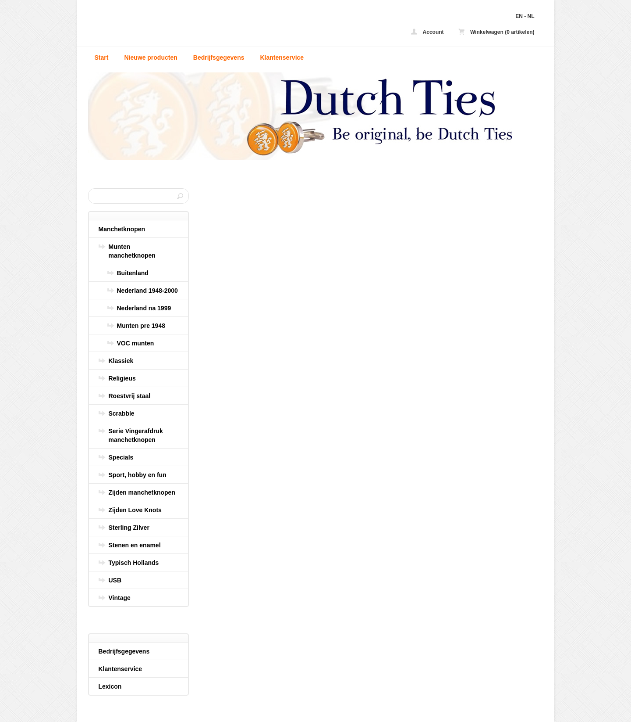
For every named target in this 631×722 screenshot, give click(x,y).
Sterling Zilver (129, 527)
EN (519, 16)
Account (427, 32)
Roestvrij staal (130, 395)
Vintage (120, 597)
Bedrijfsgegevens (219, 57)
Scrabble (122, 413)
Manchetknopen (122, 229)
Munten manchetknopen (132, 251)
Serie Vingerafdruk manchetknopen (136, 435)
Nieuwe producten (150, 57)
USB (115, 580)
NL (531, 16)
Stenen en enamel (135, 545)
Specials (121, 457)
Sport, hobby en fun (138, 474)
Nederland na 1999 (144, 308)
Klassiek (121, 360)
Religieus (122, 378)
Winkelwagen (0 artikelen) (496, 32)
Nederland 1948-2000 (147, 290)
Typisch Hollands (134, 562)
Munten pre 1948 (141, 325)
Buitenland (133, 273)
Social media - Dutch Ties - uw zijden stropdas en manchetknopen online (204, 25)
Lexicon (110, 686)
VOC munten (135, 343)
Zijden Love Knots (135, 510)
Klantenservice (282, 57)
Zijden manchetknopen (142, 492)
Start (102, 57)
